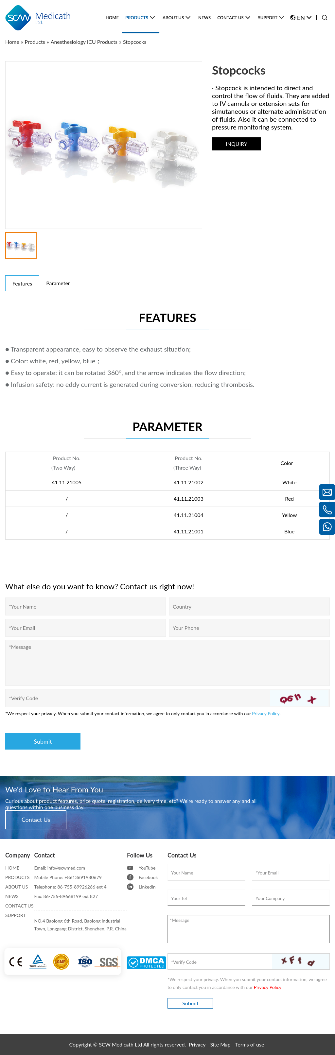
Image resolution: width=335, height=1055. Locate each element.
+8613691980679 (83, 877)
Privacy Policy (265, 713)
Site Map (220, 1044)
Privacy (197, 1044)
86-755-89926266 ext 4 (82, 887)
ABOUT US (16, 887)
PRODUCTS (17, 877)
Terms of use (249, 1044)
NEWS (12, 896)
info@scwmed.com (66, 868)
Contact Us (36, 819)
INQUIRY (236, 144)
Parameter (58, 283)
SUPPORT (15, 915)
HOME (12, 868)
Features (22, 283)
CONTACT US (19, 905)
